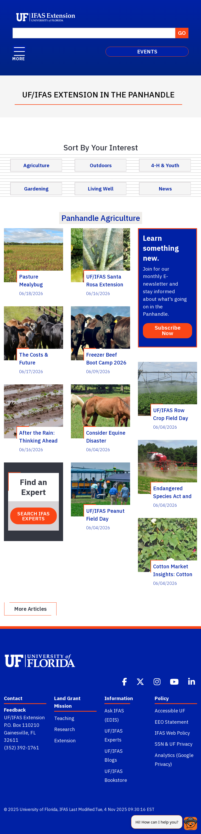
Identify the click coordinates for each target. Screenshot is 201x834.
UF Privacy (180, 744)
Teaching (64, 718)
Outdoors (101, 165)
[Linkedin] (192, 681)
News (165, 188)
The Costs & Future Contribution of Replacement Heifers (37, 358)
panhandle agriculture (100, 218)
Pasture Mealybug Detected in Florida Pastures (39, 280)
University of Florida (39, 809)
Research (64, 729)
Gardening (36, 188)
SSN (159, 744)
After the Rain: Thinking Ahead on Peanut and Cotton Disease (38, 436)
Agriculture (36, 165)
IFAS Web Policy (172, 733)
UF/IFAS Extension (24, 717)
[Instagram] (157, 681)
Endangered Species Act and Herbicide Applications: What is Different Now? (174, 492)
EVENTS (147, 51)
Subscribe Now (168, 330)
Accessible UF (170, 710)
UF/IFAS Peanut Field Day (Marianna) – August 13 (105, 514)
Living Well (101, 188)
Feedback (15, 710)
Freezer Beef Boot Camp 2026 (106, 358)
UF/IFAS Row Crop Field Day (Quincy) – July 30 (171, 414)
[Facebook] (125, 681)
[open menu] (19, 49)
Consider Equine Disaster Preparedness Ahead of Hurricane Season (105, 436)
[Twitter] (140, 681)
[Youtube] (175, 681)
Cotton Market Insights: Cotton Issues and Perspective (172, 570)
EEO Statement (171, 722)
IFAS (63, 809)
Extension (65, 740)
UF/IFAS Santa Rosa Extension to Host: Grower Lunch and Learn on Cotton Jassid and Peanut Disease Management (106, 280)
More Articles (30, 608)
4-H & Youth (165, 165)
